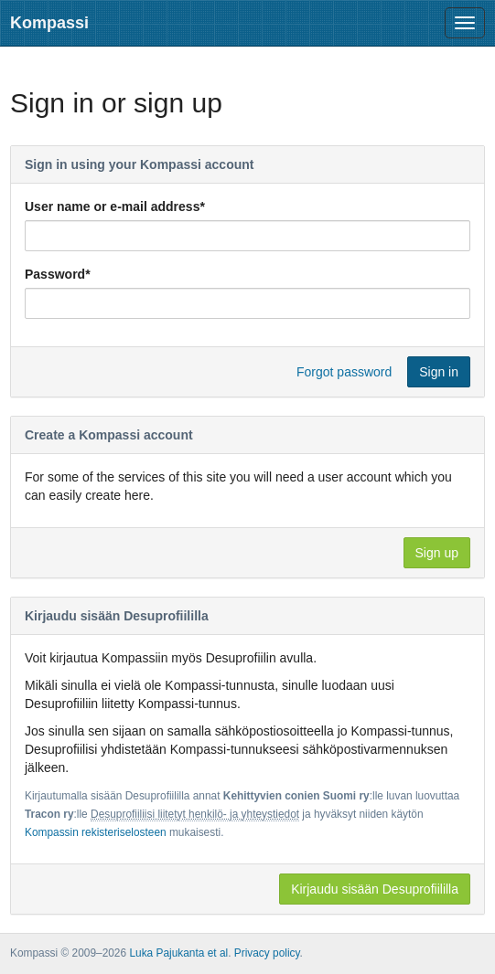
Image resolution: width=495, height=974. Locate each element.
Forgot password (344, 372)
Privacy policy (267, 953)
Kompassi (49, 23)
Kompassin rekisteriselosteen (96, 832)
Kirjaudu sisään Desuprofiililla (374, 889)
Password (58, 274)
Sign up (436, 552)
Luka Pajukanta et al (178, 953)
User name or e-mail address (115, 206)
